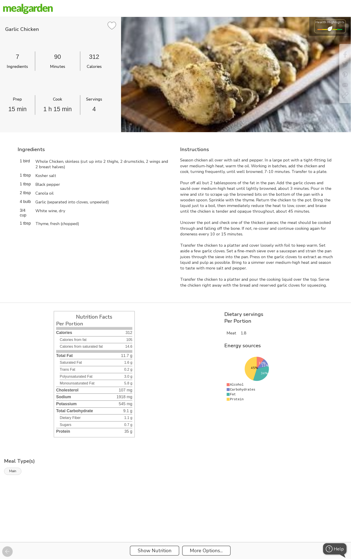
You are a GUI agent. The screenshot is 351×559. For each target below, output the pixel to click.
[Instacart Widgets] (175, 526)
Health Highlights (330, 22)
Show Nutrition (155, 550)
